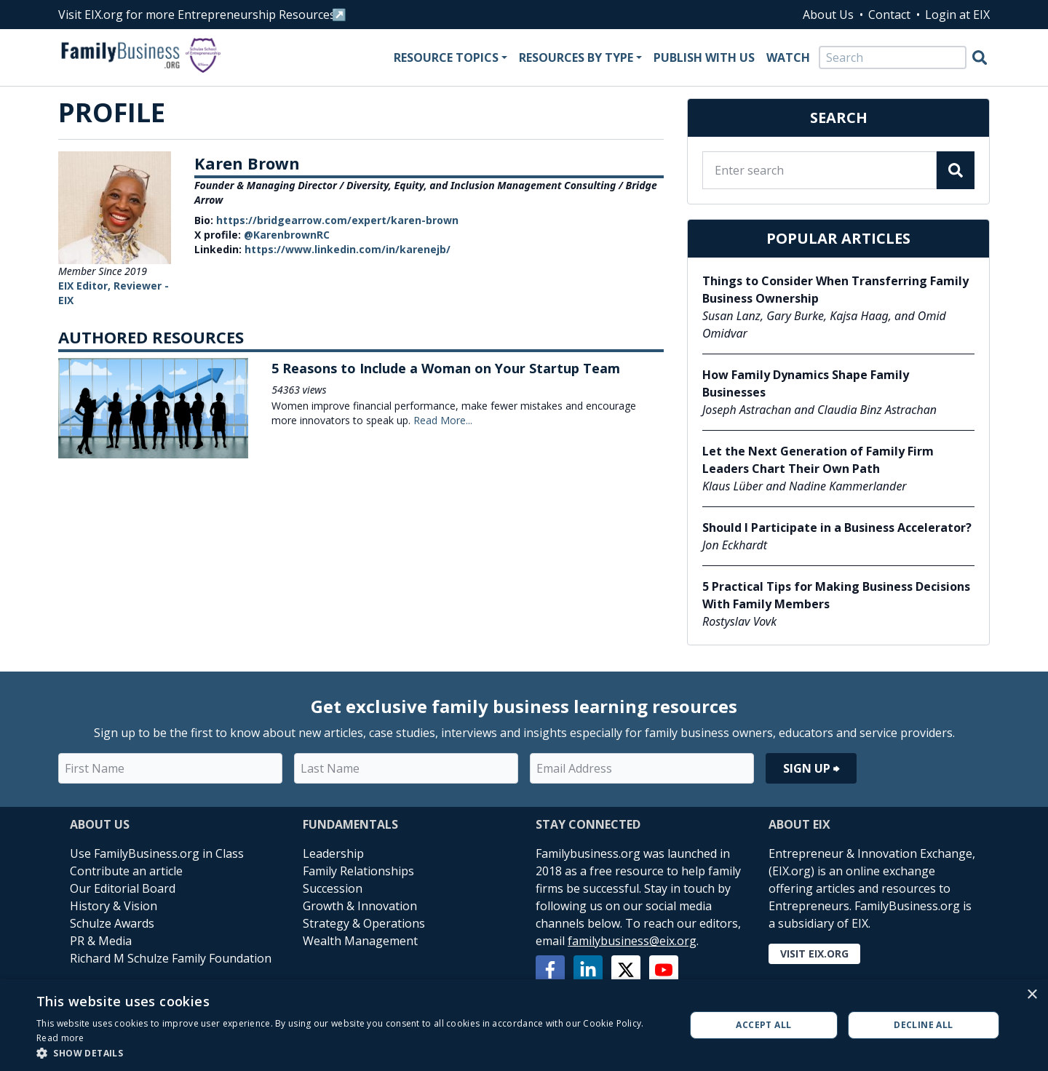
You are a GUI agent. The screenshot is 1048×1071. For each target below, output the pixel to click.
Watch (788, 57)
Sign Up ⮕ (811, 768)
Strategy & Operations (364, 923)
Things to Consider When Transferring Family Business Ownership (835, 289)
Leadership (333, 853)
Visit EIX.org (814, 953)
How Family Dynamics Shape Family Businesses (805, 383)
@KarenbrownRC (287, 235)
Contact (889, 15)
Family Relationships (358, 871)
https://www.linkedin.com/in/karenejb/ (347, 249)
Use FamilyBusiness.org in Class (157, 853)
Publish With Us (704, 57)
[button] (351, 1053)
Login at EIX (957, 15)
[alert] (524, 1025)
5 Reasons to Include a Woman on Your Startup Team (445, 368)
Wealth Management (360, 941)
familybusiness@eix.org (632, 941)
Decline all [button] (923, 1025)
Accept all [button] (763, 1025)
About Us (828, 15)
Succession (332, 888)
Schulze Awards (112, 923)
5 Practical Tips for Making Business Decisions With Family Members (836, 595)
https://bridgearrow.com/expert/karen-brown (337, 220)
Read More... (442, 420)
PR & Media (101, 941)
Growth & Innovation (360, 906)
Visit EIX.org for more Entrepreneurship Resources (197, 15)
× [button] (1031, 995)
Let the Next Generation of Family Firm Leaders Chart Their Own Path (818, 460)
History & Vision (113, 906)
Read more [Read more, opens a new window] (60, 1038)
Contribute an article (126, 871)
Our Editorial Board (122, 888)
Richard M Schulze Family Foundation (170, 958)
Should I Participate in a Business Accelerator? (837, 527)
